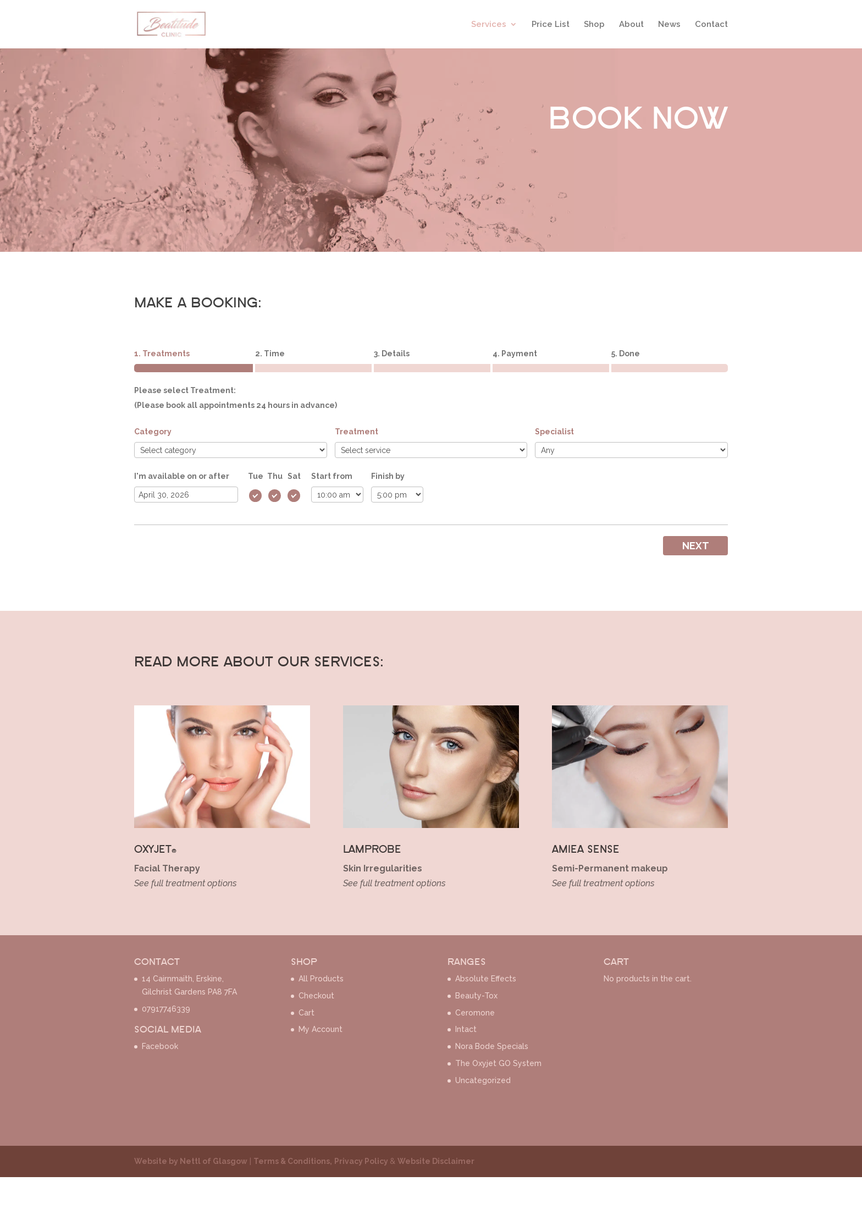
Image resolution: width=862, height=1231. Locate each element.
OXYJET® (155, 849)
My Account (320, 1029)
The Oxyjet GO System (498, 1063)
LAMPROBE (372, 849)
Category (153, 431)
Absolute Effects (485, 978)
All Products (321, 978)
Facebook (160, 1046)
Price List (551, 24)
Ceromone (475, 1012)
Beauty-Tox (476, 995)
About (631, 24)
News (669, 24)
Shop (594, 24)
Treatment (356, 431)
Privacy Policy (362, 1161)
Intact (466, 1029)
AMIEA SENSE (586, 849)
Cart (306, 1012)
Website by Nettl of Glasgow (190, 1161)
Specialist (554, 431)
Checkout (316, 995)
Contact (711, 24)
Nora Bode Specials (491, 1046)
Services (488, 24)
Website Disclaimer (435, 1161)
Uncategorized (483, 1080)
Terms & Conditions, (292, 1161)
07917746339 (166, 1008)
